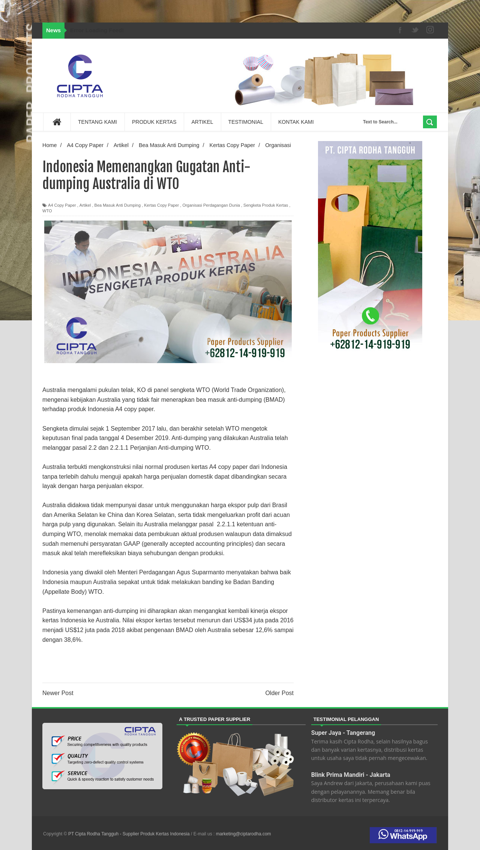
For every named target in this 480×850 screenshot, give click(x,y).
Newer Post (58, 693)
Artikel (85, 205)
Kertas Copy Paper (161, 205)
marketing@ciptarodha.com (243, 833)
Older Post (279, 693)
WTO (47, 211)
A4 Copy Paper (62, 205)
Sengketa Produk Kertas (265, 205)
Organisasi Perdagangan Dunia (211, 205)
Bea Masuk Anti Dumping (117, 205)
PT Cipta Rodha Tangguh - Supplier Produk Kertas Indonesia (129, 833)
